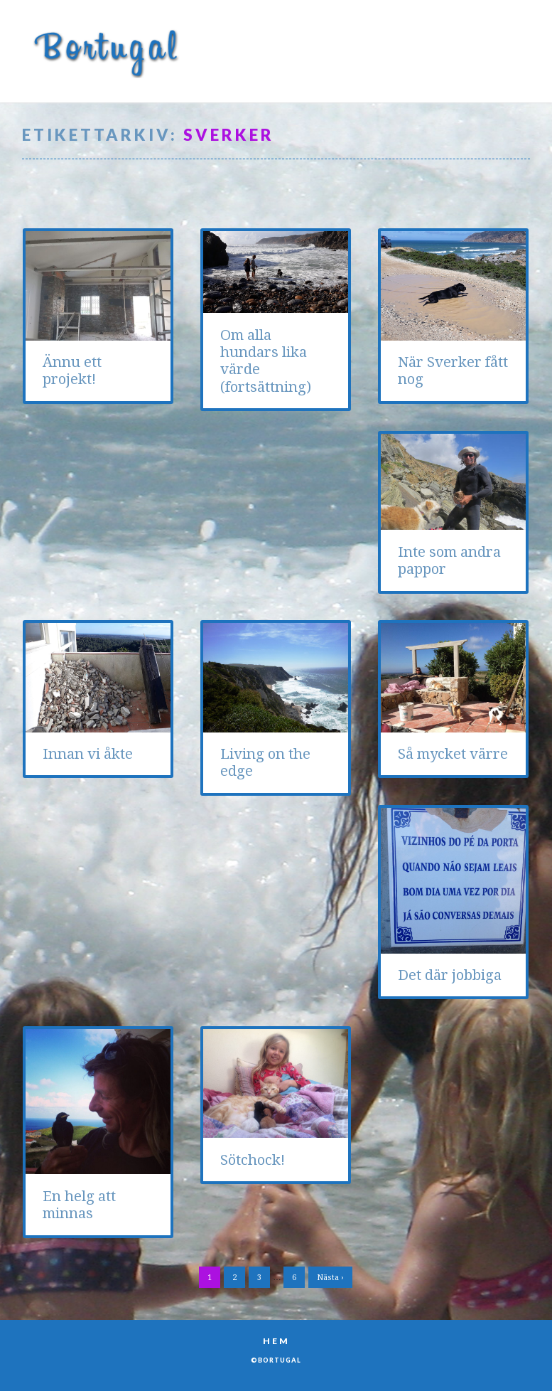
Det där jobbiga (450, 975)
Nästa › (330, 1277)
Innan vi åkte (88, 753)
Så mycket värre (453, 753)
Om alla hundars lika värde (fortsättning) (265, 360)
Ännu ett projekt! (72, 370)
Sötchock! (252, 1159)
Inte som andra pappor (449, 560)
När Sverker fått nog (453, 370)
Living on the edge (265, 762)
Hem (276, 1341)
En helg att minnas (79, 1205)
